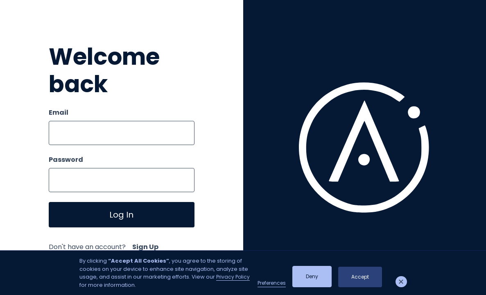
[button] (401, 282)
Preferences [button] (272, 282)
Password (66, 159)
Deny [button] (312, 276)
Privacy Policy (233, 276)
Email (58, 112)
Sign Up (145, 247)
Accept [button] (360, 276)
